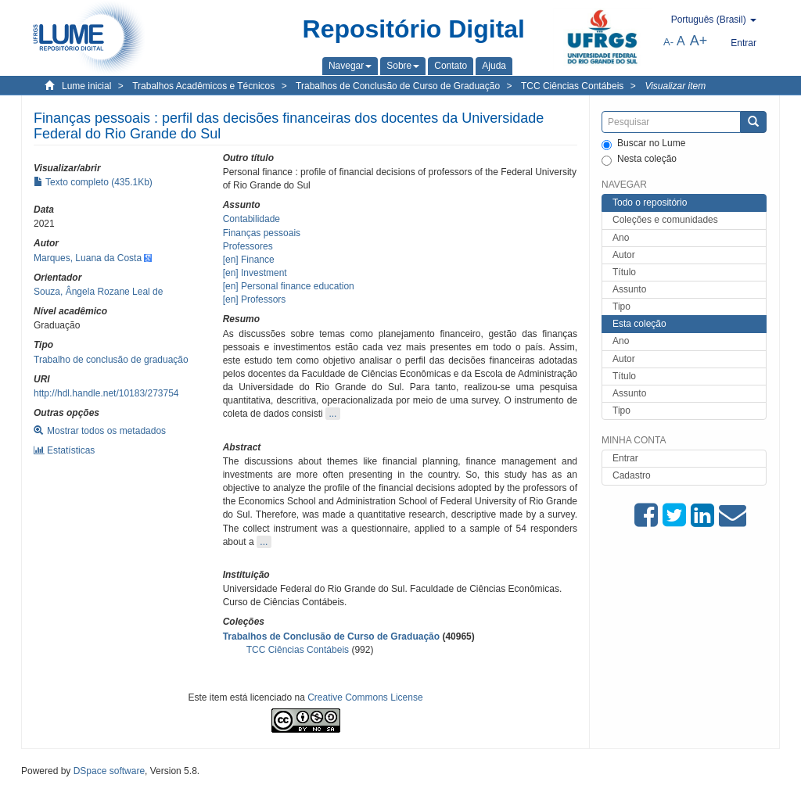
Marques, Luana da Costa (88, 258)
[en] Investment (255, 272)
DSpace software (109, 771)
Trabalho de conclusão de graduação (111, 359)
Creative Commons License (364, 697)
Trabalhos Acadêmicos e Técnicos (203, 86)
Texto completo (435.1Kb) (93, 182)
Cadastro (631, 475)
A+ (699, 40)
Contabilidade (251, 218)
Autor (623, 254)
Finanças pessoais (261, 233)
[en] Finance (249, 259)
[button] (350, 65)
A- (668, 42)
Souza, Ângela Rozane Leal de (98, 291)
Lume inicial (86, 86)
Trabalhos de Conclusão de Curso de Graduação (398, 86)
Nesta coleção (639, 159)
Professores (248, 246)
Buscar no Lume (643, 144)
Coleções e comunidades (665, 219)
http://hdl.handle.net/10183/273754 (106, 393)
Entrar (625, 458)
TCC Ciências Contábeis (572, 86)
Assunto (629, 289)
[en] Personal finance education (288, 286)
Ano (620, 237)
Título (624, 272)
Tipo (621, 306)
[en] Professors (254, 299)
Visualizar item (675, 86)
